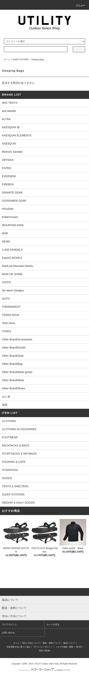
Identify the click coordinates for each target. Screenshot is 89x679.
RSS (41, 651)
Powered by (44, 670)
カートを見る (53, 624)
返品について (69, 643)
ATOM (47, 651)
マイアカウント (9, 624)
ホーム (7, 59)
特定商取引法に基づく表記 (18, 647)
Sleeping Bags (37, 59)
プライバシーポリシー (43, 647)
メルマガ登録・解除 (64, 647)
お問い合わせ (8, 632)
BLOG (79, 647)
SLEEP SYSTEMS (20, 59)
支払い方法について (31, 643)
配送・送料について (51, 643)
